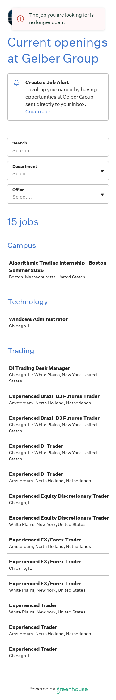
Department (24, 166)
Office (18, 189)
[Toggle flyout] (102, 171)
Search (19, 143)
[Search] (58, 151)
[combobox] (12, 173)
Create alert (38, 112)
